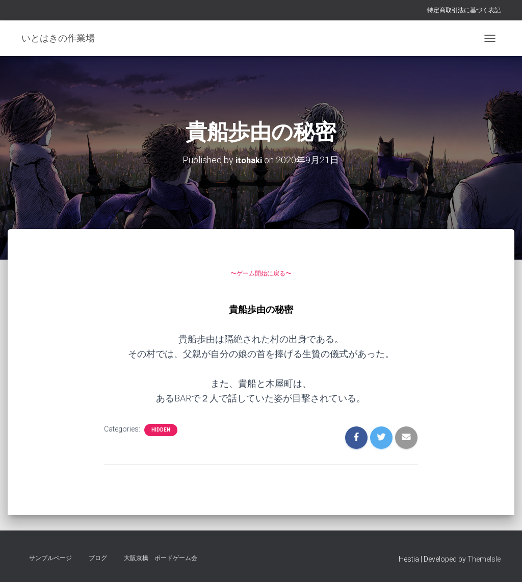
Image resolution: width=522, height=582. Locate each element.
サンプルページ (50, 558)
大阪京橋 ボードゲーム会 (160, 558)
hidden (160, 429)
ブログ (98, 558)
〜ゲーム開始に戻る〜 (261, 271)
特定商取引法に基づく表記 (464, 10)
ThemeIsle (484, 559)
